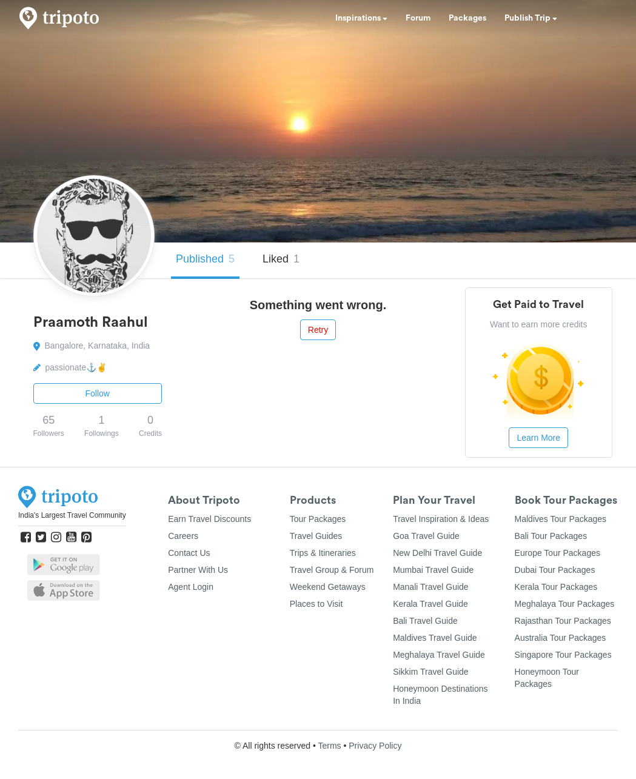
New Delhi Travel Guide (437, 553)
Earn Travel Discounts (209, 519)
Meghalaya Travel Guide (439, 655)
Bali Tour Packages (551, 536)
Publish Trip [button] (530, 18)
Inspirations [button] (361, 18)
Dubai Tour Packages (555, 570)
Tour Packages (318, 519)
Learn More (538, 438)
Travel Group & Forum (332, 570)
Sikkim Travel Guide (430, 672)
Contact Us (189, 553)
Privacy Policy (375, 746)
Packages (467, 18)
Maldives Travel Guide (435, 638)
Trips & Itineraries (323, 553)
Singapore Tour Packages (563, 655)
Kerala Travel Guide (430, 604)
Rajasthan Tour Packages (563, 621)
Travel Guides (316, 536)
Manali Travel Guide (431, 587)
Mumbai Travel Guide (433, 570)
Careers (183, 536)
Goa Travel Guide (426, 536)
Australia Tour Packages (560, 638)
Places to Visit (316, 604)
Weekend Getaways (328, 587)
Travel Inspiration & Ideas (441, 519)
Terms (329, 746)
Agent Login (190, 587)
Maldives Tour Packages (560, 519)
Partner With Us (198, 570)
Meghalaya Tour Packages (565, 604)
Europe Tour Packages (557, 553)
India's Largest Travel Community (72, 515)
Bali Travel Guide (425, 621)
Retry (318, 330)
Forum (418, 18)
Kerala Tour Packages (556, 587)
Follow (97, 393)
